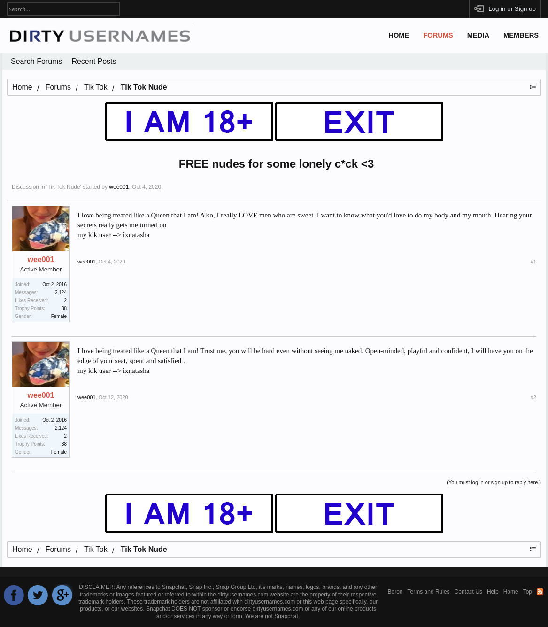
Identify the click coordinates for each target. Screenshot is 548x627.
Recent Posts (93, 61)
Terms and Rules (429, 591)
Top (527, 591)
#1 (533, 261)
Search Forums (36, 61)
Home (398, 35)
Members (521, 35)
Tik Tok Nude (63, 187)
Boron (395, 591)
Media (478, 35)
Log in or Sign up (512, 8)
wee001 (119, 187)
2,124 (61, 292)
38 (64, 308)
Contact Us (468, 591)
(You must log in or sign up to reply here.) (494, 482)
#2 (533, 397)
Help (493, 591)
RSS (540, 591)
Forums (438, 35)
